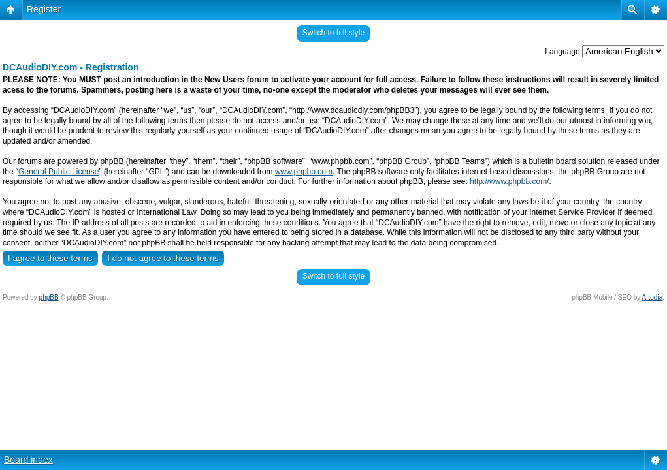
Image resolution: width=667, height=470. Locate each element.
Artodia (652, 297)
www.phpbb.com (304, 171)
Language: (563, 51)
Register (44, 9)
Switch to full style (333, 32)
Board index (28, 459)
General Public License (58, 171)
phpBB (49, 297)
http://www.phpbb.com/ (509, 181)
